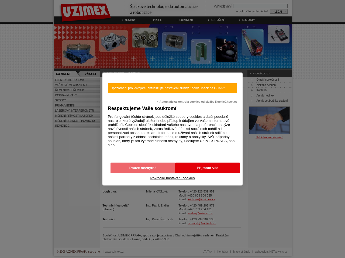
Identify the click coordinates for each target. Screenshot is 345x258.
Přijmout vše (207, 168)
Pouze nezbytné (143, 168)
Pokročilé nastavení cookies (172, 178)
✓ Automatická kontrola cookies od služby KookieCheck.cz (196, 101)
